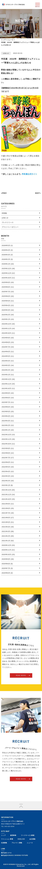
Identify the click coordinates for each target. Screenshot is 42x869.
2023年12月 (8, 379)
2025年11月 (8, 273)
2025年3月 (8, 310)
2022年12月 (8, 434)
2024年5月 (8, 356)
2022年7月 (8, 457)
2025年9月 (8, 282)
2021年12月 (8, 490)
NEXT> (38, 193)
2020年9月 (8, 559)
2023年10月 (8, 388)
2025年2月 (8, 314)
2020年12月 (8, 545)
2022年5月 (8, 467)
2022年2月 (8, 480)
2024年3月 (8, 365)
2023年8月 (8, 397)
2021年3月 (8, 531)
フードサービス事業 (27, 835)
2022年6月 (8, 462)
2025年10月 (8, 278)
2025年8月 (8, 287)
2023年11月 (8, 384)
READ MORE (21, 679)
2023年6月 (8, 407)
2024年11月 (8, 328)
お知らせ (5, 218)
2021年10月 (8, 499)
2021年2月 (8, 536)
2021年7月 (8, 513)
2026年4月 (7, 250)
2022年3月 (8, 476)
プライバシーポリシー (10, 227)
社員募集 (4, 843)
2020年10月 (8, 554)
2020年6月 (7, 573)
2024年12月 (8, 324)
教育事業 (13, 835)
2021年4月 (8, 527)
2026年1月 (8, 264)
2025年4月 (8, 305)
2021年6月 (8, 517)
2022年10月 (8, 444)
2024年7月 (8, 347)
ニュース (30, 843)
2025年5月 (8, 301)
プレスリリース (8, 222)
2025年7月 (8, 291)
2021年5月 (8, 522)
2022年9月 (8, 448)
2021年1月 (8, 540)
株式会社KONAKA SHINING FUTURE (14, 855)
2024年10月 (8, 333)
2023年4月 (8, 416)
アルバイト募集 (17, 843)
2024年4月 (8, 361)
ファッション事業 (7, 839)
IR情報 (4, 213)
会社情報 (32, 839)
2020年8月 (7, 563)
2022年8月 (8, 453)
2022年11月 (8, 439)
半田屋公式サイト (29, 174)
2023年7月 (8, 402)
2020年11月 (8, 550)
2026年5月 (7, 245)
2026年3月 (7, 254)
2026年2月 (7, 259)
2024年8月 (8, 342)
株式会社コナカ (6, 853)
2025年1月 (8, 319)
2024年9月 (8, 337)
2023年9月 (8, 393)
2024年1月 (8, 374)
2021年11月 (8, 494)
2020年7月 (7, 568)
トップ (3, 40)
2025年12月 (8, 268)
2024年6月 (8, 351)
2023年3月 (8, 420)
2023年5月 (8, 411)
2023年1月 (8, 430)
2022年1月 (7, 485)
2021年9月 (8, 504)
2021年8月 (8, 508)
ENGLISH (21, 839)
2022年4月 (8, 471)
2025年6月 (8, 296)
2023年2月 (8, 425)
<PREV (4, 193)
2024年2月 (8, 370)
